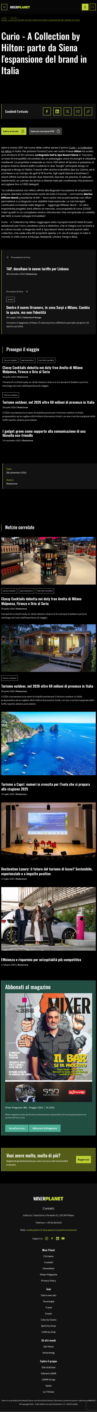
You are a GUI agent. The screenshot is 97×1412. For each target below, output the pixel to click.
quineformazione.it (67, 1229)
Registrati (83, 1159)
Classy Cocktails (10, 360)
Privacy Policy (48, 1280)
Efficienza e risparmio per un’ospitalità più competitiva (41, 959)
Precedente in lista (18, 257)
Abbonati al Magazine (44, 1128)
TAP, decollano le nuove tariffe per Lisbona (37, 268)
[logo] (20, 7)
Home (4, 18)
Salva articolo (14, 131)
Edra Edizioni (48, 1367)
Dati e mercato (48, 1295)
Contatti (48, 1262)
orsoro (10, 299)
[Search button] (93, 7)
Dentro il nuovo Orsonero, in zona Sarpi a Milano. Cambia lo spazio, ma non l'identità (48, 310)
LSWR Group (48, 1379)
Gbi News (48, 1346)
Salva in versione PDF (45, 131)
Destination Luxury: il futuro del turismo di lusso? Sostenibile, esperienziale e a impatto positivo (47, 871)
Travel (13, 18)
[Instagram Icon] (46, 1238)
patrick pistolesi (27, 360)
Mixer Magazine (48, 1274)
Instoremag (48, 1352)
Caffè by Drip (48, 1331)
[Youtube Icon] (63, 1238)
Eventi (48, 1313)
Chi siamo (48, 1256)
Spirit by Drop (48, 1325)
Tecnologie (48, 1301)
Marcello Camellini (46, 360)
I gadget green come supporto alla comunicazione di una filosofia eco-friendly (44, 433)
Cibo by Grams (48, 1319)
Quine (48, 1385)
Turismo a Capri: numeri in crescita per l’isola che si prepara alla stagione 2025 (45, 786)
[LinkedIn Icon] (57, 1238)
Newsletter (48, 1268)
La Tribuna (48, 1391)
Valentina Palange (32, 317)
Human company (11, 395)
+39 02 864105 (54, 1222)
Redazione (31, 274)
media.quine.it (33, 1229)
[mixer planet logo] (48, 1198)
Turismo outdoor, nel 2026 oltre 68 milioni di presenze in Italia (48, 402)
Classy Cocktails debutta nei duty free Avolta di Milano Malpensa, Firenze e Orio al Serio (42, 369)
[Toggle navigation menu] (4, 7)
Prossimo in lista (17, 291)
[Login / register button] (85, 7)
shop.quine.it (49, 1229)
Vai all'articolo (17, 1128)
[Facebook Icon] (52, 1238)
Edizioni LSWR (48, 1373)
